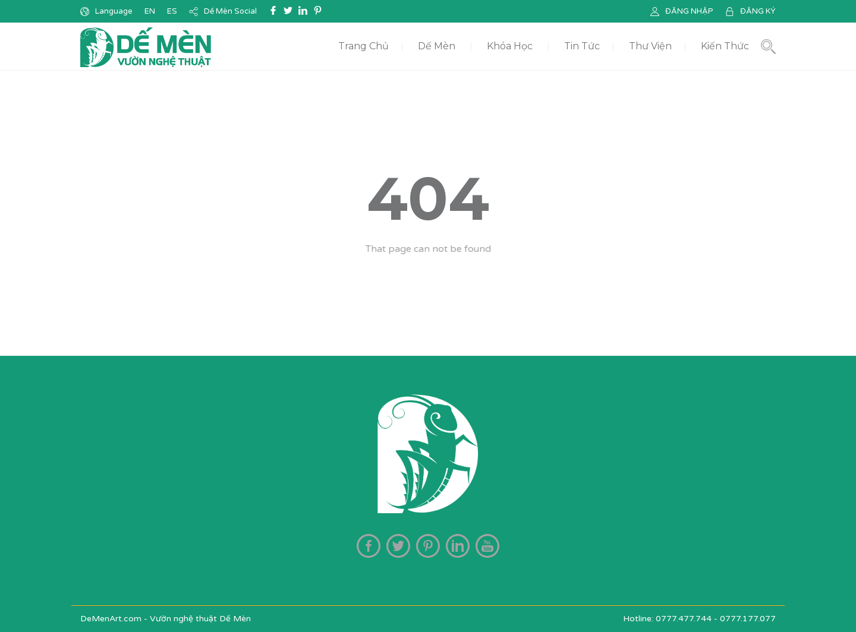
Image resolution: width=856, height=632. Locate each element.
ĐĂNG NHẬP (689, 11)
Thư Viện (650, 46)
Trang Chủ (363, 46)
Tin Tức (582, 46)
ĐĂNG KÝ (758, 11)
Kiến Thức (725, 46)
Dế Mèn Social (230, 11)
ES (172, 11)
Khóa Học (510, 46)
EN (149, 11)
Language (114, 11)
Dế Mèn (436, 46)
